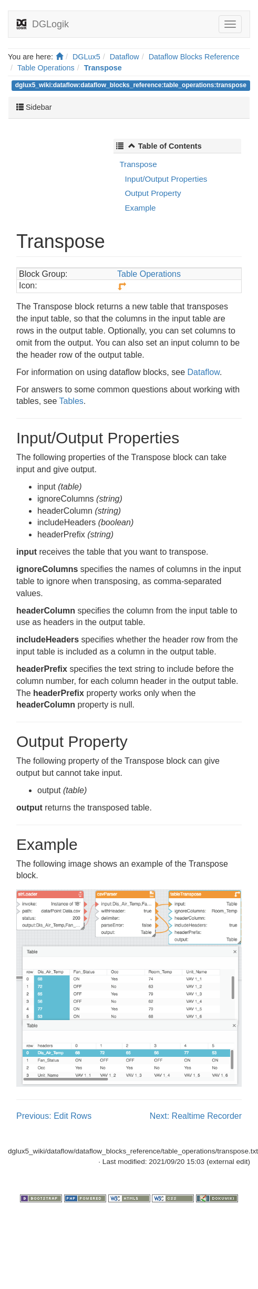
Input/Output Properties (166, 178)
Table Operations (46, 68)
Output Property (153, 193)
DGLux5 (86, 57)
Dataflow (124, 57)
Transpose (103, 68)
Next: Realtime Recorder (196, 1115)
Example (140, 207)
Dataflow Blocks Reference (194, 57)
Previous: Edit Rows (53, 1115)
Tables (71, 401)
